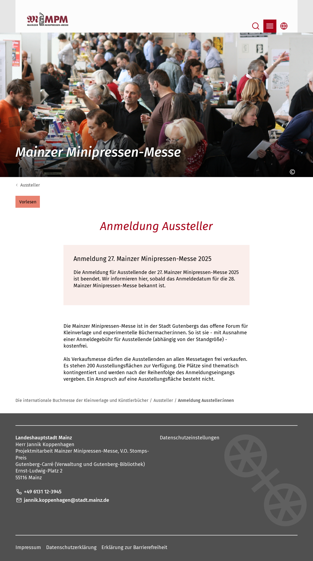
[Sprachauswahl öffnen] (283, 26)
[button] (27, 202)
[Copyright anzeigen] (291, 172)
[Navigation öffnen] (269, 26)
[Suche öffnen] (255, 26)
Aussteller (30, 185)
